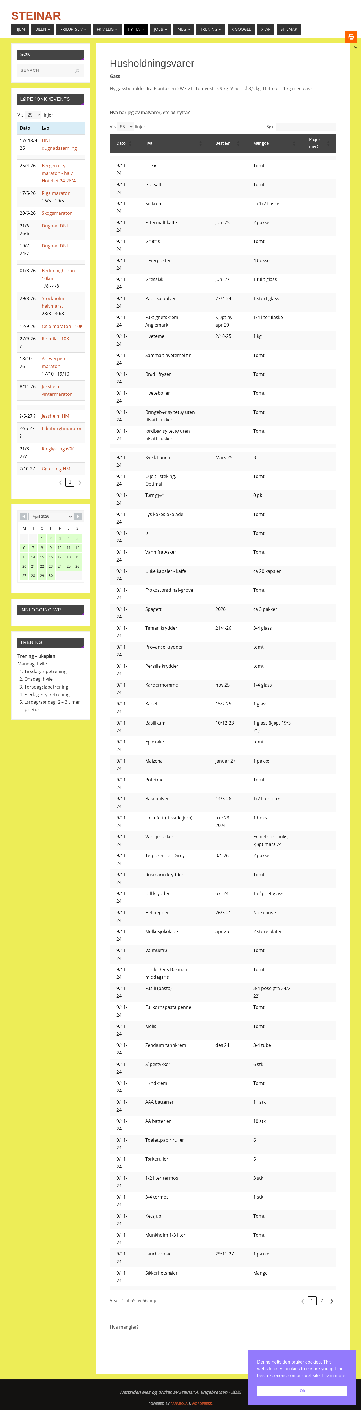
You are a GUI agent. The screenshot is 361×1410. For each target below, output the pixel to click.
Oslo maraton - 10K (62, 326)
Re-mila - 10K (55, 339)
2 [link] (322, 1300)
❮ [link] (303, 1301)
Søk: (271, 127)
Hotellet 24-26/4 (59, 181)
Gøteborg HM (56, 469)
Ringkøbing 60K (58, 449)
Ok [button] (302, 1391)
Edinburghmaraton (62, 428)
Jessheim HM (55, 416)
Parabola (179, 1403)
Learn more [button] (333, 1375)
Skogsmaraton (57, 213)
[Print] (351, 37)
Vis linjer (128, 126)
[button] (130, 143)
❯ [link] (331, 1301)
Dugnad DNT (55, 226)
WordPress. (202, 1403)
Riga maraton (56, 193)
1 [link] (312, 1300)
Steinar (36, 15)
